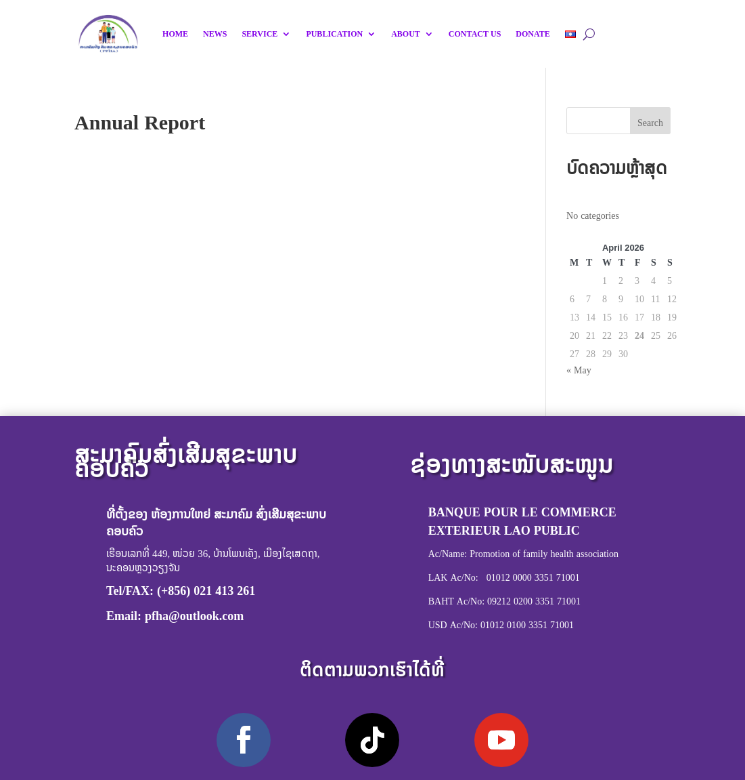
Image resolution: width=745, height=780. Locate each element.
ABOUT (405, 34)
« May (578, 369)
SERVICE (259, 34)
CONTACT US (475, 34)
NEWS (215, 34)
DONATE (532, 34)
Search (650, 122)
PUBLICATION (334, 34)
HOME (175, 34)
